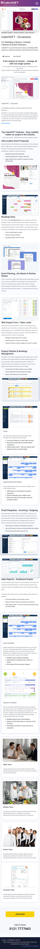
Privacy (23, 946)
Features (6, 56)
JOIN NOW (20, 914)
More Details (5, 123)
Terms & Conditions (32, 946)
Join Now (17, 56)
